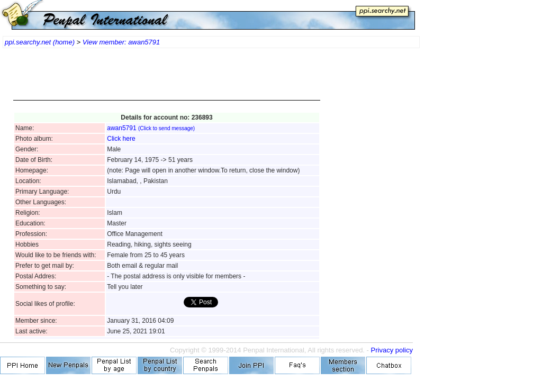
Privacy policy (392, 350)
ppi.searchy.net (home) (40, 42)
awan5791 (151, 128)
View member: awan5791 (121, 42)
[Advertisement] (167, 79)
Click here (121, 138)
